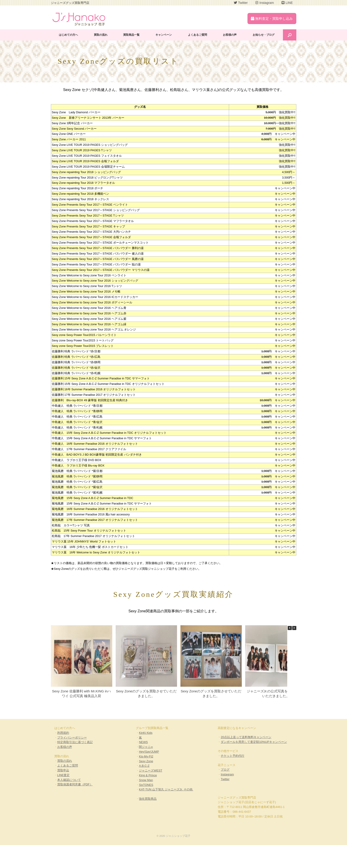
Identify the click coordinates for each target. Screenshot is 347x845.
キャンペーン (163, 34)
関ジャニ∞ (146, 747)
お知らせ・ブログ (264, 34)
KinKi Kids (145, 732)
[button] (294, 628)
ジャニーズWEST (150, 770)
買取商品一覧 (131, 34)
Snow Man (146, 780)
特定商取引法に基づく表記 (75, 742)
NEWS (143, 742)
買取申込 (63, 770)
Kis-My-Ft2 (146, 756)
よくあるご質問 (197, 34)
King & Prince (148, 775)
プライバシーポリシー (72, 737)
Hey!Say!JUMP (149, 751)
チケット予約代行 (232, 755)
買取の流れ (100, 34)
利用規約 (63, 732)
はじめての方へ (68, 34)
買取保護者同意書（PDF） (75, 784)
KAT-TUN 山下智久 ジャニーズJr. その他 (166, 789)
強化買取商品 (148, 798)
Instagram (227, 774)
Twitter (225, 779)
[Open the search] (289, 34)
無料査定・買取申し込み (272, 18)
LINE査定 (63, 775)
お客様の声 (230, 34)
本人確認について (69, 780)
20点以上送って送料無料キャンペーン (246, 737)
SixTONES (146, 785)
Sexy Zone (146, 761)
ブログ (225, 769)
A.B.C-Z (144, 765)
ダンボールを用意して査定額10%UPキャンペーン (254, 742)
